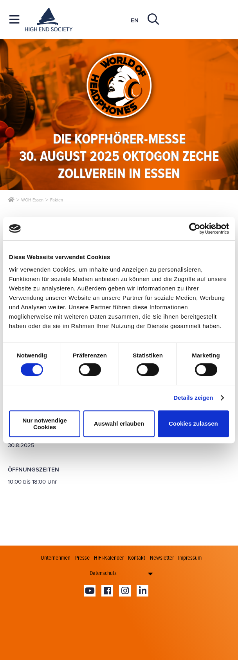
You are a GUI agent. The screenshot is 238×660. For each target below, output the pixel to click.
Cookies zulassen (193, 423)
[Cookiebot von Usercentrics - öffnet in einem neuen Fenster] (194, 228)
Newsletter (162, 557)
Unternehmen (55, 557)
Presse (82, 557)
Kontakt (136, 557)
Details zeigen (193, 397)
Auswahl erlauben (119, 423)
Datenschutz (103, 573)
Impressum (190, 557)
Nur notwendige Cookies (45, 423)
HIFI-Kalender (109, 557)
